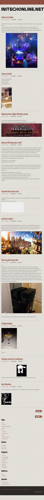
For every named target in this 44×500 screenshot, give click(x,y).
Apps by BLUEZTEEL (6, 426)
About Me (4, 424)
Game (3, 460)
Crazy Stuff (4, 457)
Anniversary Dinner (7, 17)
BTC (3, 455)
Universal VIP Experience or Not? (11, 142)
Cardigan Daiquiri (6, 323)
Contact (3, 428)
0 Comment (20, 19)
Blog (3, 430)
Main (3, 464)
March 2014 (4, 448)
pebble (3, 465)
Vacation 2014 (5, 433)
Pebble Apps (5, 438)
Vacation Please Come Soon (10, 191)
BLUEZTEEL (14, 19)
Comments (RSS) (5, 484)
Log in (3, 474)
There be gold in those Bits (9, 260)
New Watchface (6, 384)
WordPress (4, 476)
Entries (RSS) (5, 482)
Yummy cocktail (6, 74)
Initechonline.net (22, 9)
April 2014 (4, 447)
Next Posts (39, 411)
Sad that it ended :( (7, 219)
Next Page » (38, 416)
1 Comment (20, 361)
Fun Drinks (4, 458)
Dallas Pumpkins (5, 437)
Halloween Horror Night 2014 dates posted (14, 114)
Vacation (3, 467)
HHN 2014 (4, 431)
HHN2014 (4, 462)
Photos (3, 435)
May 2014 (4, 445)
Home (3, 423)
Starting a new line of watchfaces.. (12, 359)
